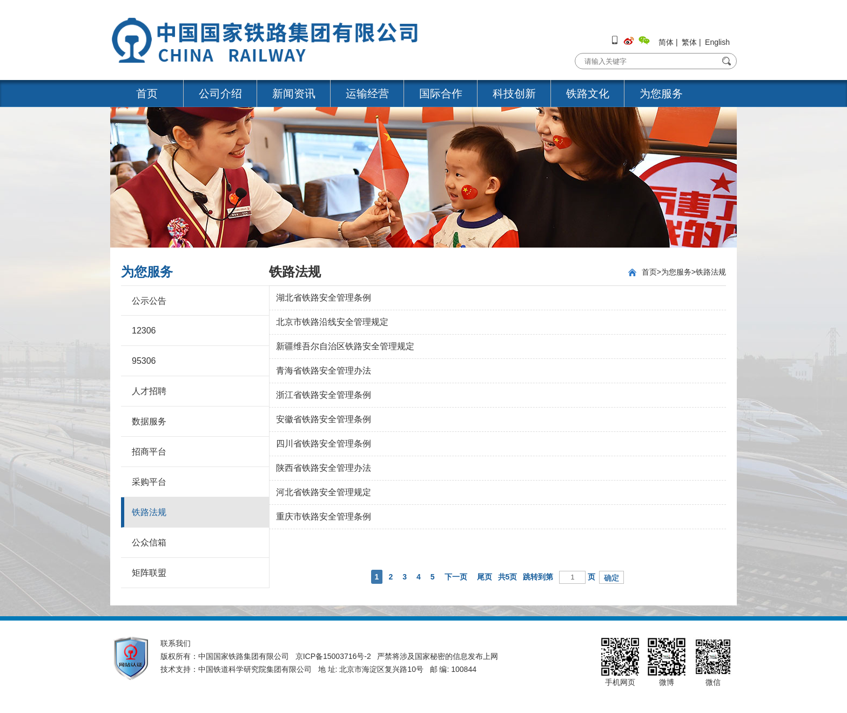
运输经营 (367, 93)
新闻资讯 (293, 93)
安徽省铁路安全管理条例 (323, 419)
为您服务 (661, 93)
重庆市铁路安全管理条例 (323, 516)
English (717, 42)
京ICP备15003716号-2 (333, 656)
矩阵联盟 (149, 572)
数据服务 (149, 421)
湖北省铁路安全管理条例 (323, 297)
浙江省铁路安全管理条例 (323, 394)
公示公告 (149, 300)
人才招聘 (149, 391)
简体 (666, 42)
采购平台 (149, 482)
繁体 (689, 42)
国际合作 (440, 93)
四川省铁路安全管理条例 (323, 443)
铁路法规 (149, 512)
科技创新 (514, 93)
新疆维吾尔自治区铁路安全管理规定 (345, 346)
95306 (144, 360)
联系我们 (175, 643)
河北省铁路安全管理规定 (323, 492)
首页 (147, 93)
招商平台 (149, 451)
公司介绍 (220, 93)
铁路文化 (587, 93)
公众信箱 (149, 542)
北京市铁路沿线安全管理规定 (332, 321)
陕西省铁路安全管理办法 (323, 467)
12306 (144, 330)
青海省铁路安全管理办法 (323, 370)
